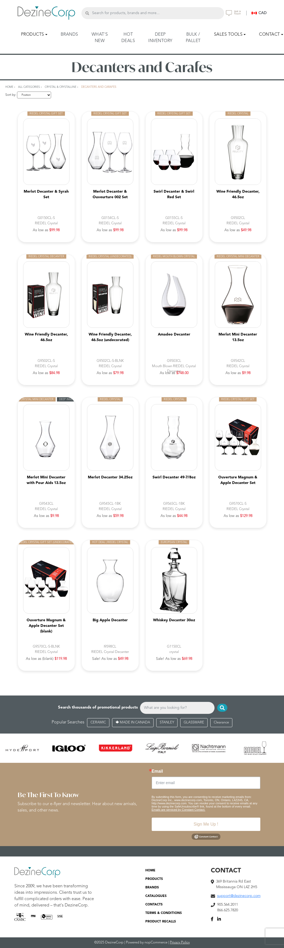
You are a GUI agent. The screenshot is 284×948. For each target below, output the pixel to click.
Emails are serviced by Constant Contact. (178, 809)
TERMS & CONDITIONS (163, 913)
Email (157, 771)
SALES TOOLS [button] (228, 34)
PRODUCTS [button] (32, 34)
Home (9, 87)
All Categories (29, 87)
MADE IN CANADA (133, 722)
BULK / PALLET (193, 37)
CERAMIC (98, 722)
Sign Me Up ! (206, 824)
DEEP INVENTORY (160, 37)
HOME (150, 870)
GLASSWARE (194, 722)
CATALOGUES (156, 896)
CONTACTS (154, 904)
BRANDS (69, 34)
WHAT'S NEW (100, 37)
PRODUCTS (154, 879)
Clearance (221, 722)
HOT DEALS (128, 37)
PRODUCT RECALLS (160, 921)
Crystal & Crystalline (60, 87)
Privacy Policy (180, 942)
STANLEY (167, 722)
